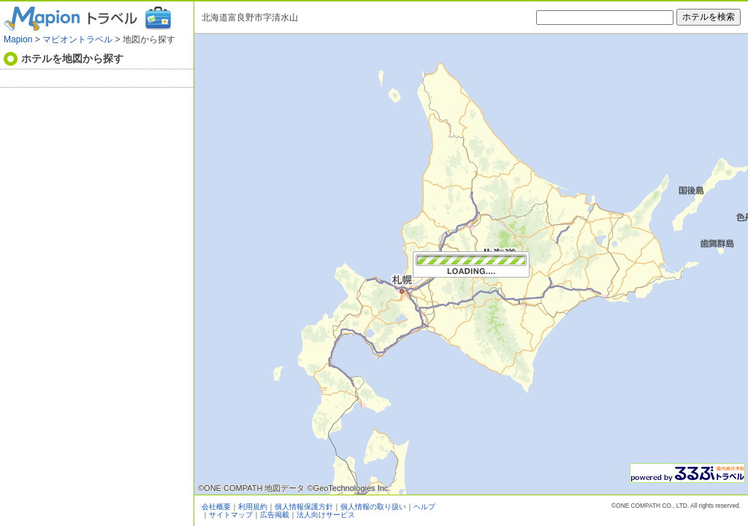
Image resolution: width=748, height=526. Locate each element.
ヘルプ (424, 507)
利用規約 (252, 507)
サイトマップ (231, 515)
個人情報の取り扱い (373, 507)
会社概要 (216, 507)
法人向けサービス (326, 515)
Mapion (18, 39)
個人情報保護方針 (304, 507)
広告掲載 (274, 515)
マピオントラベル (77, 39)
